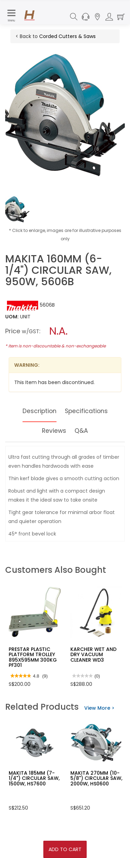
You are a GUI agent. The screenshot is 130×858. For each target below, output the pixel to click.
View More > (99, 708)
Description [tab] (39, 411)
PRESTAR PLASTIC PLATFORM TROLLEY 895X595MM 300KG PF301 (33, 657)
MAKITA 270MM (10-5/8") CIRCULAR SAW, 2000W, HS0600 (96, 778)
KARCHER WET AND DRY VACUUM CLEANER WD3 (93, 654)
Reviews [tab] (54, 430)
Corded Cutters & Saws (67, 36)
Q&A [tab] (81, 430)
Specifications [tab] (87, 411)
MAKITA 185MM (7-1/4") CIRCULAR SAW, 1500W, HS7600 (34, 778)
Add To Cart (65, 849)
